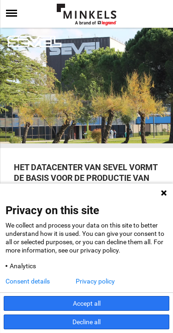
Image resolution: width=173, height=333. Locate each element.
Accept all (87, 303)
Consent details (28, 281)
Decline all (86, 322)
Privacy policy (95, 281)
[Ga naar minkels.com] (87, 14)
